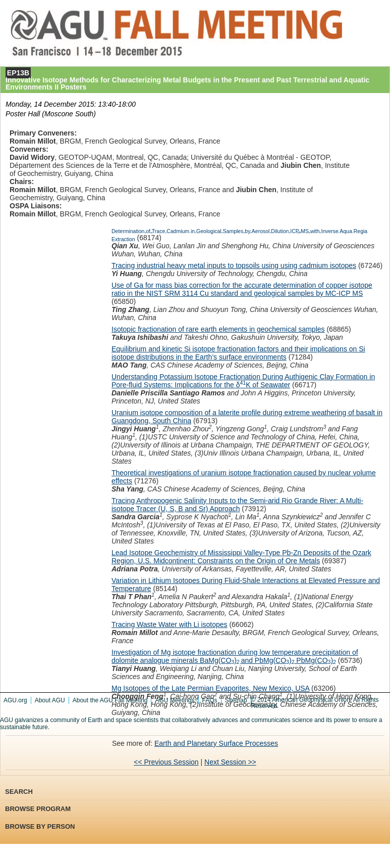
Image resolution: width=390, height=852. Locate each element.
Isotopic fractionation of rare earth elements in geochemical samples (218, 329)
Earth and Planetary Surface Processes (216, 743)
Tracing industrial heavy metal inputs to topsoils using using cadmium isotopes (234, 265)
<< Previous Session (166, 762)
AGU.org (15, 700)
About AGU (50, 700)
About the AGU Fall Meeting (110, 700)
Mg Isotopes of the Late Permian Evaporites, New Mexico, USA (210, 688)
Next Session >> (230, 762)
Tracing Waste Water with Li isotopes (170, 624)
